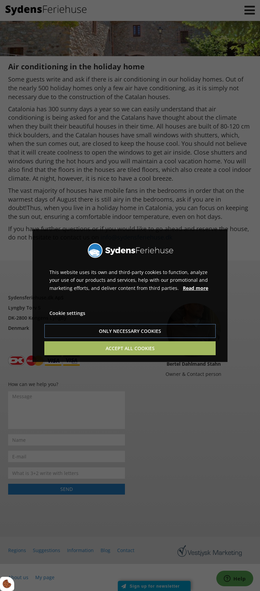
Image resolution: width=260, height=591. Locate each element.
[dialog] (130, 295)
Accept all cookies (130, 348)
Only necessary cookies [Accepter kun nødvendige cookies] (130, 331)
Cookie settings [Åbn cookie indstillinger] (67, 313)
